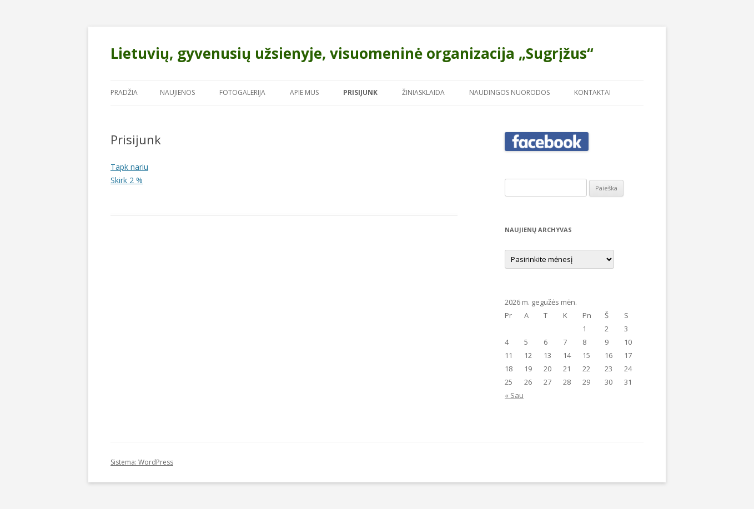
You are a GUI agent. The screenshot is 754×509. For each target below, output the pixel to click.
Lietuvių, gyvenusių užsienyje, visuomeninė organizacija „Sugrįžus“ (352, 53)
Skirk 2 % (126, 180)
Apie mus (304, 92)
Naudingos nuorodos (509, 92)
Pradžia (124, 92)
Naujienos (177, 92)
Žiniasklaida (423, 92)
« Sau (514, 395)
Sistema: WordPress (141, 462)
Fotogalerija (242, 92)
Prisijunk (360, 92)
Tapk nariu (129, 167)
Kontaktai (592, 92)
